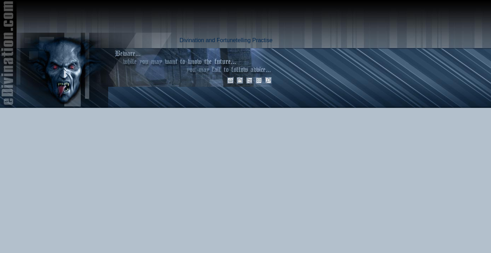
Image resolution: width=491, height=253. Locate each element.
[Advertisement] (145, 17)
